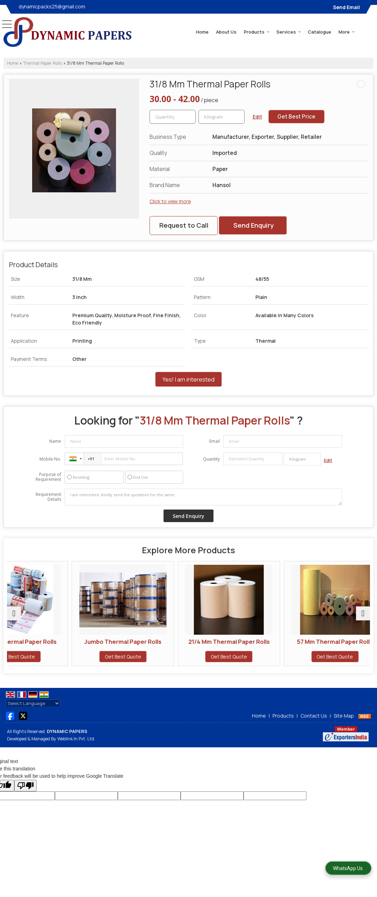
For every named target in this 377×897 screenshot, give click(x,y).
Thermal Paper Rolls (42, 63)
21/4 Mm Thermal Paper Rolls (234, 645)
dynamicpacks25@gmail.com (52, 6)
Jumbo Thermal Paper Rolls (142, 645)
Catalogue (319, 32)
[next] (363, 617)
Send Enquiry (253, 225)
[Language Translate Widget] (33, 710)
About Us (226, 32)
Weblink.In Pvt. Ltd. (76, 746)
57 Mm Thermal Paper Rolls (326, 642)
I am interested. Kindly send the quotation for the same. (203, 497)
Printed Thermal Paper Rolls (51, 645)
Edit (257, 116)
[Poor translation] (25, 792)
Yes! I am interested (188, 379)
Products (257, 32)
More (347, 32)
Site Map (344, 723)
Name (55, 441)
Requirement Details (48, 497)
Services (288, 32)
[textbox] (221, 117)
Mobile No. (50, 459)
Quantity (211, 459)
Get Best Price (296, 116)
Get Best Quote (51, 663)
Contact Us (313, 723)
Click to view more (170, 201)
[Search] (367, 31)
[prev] (14, 617)
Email (214, 441)
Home (202, 32)
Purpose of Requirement (48, 477)
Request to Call (184, 225)
